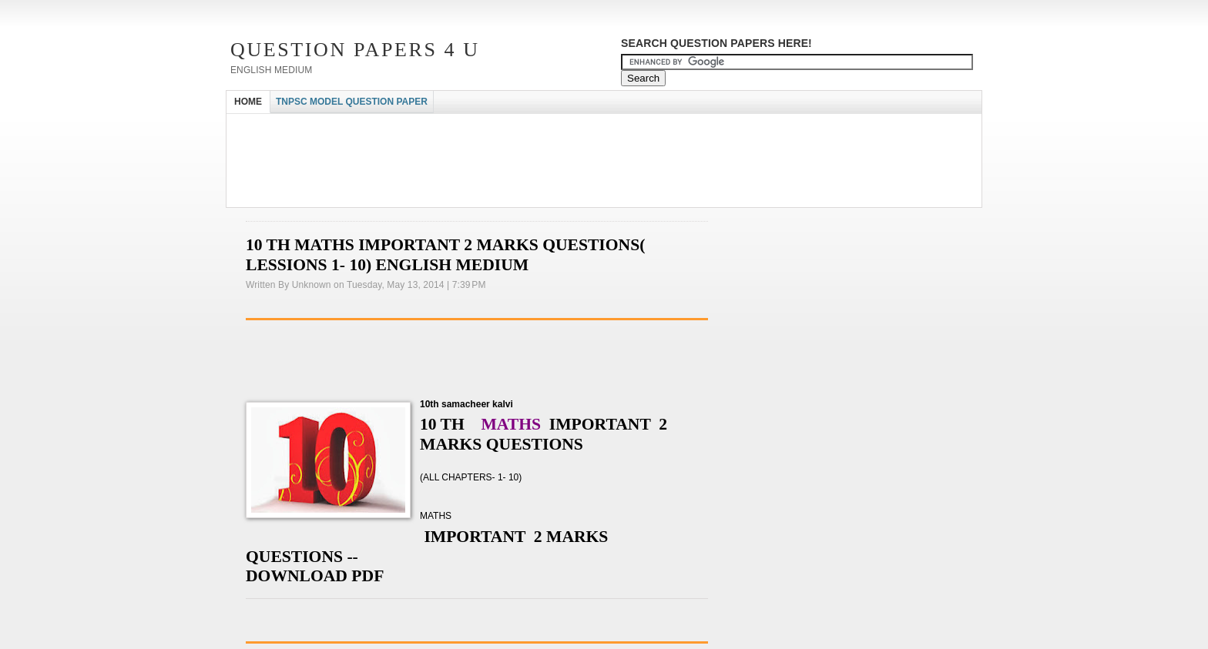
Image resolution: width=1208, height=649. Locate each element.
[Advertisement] (506, 127)
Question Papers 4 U (355, 49)
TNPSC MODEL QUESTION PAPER (352, 101)
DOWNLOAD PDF (315, 576)
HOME (248, 101)
